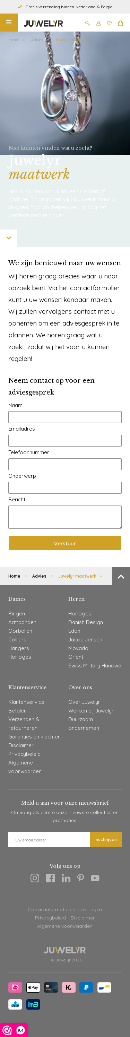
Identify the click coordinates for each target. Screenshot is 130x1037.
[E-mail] (48, 839)
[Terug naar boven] (121, 576)
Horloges (19, 657)
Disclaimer (21, 745)
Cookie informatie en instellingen (65, 909)
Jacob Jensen (85, 639)
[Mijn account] (98, 24)
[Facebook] (50, 879)
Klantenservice (26, 702)
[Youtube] (95, 879)
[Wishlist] (109, 24)
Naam (15, 405)
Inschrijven (106, 839)
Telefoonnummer (28, 452)
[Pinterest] (80, 879)
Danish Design (85, 622)
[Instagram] (35, 879)
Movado (78, 648)
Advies (37, 39)
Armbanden (22, 622)
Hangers (18, 648)
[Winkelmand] (120, 24)
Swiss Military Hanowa (94, 665)
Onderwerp (22, 476)
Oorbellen (20, 631)
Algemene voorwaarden (65, 926)
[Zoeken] (87, 24)
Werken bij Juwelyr (91, 710)
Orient (75, 657)
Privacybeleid (24, 754)
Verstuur (65, 543)
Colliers (17, 639)
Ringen (16, 613)
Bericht (16, 499)
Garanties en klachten (34, 736)
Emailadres (21, 428)
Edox (74, 631)
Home (14, 39)
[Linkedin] (66, 879)
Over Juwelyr (84, 702)
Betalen (17, 710)
